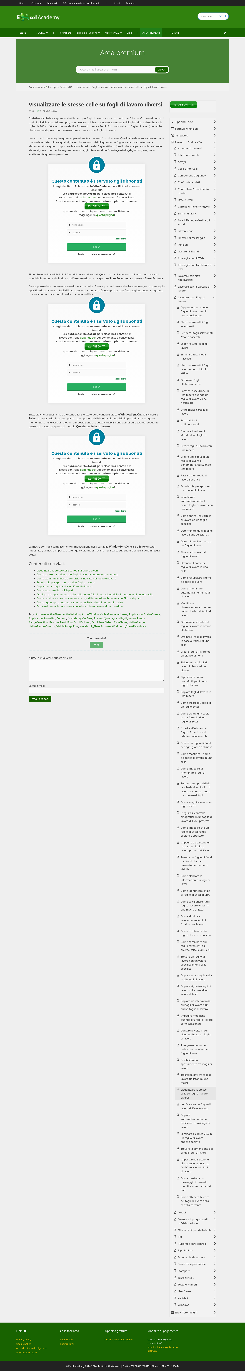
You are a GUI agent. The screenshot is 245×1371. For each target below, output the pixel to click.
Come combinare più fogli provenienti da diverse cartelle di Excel (195, 946)
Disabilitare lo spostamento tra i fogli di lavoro (196, 1064)
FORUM (174, 32)
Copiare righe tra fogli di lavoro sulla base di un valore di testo (196, 990)
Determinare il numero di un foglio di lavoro (196, 543)
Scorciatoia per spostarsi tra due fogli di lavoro (196, 488)
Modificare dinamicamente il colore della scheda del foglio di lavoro (196, 609)
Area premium (37, 86)
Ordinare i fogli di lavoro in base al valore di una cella (196, 641)
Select (108, 622)
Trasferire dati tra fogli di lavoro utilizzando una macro (196, 1078)
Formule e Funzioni (89, 32)
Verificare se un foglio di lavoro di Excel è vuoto (196, 1106)
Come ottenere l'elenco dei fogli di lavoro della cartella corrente (195, 1201)
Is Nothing (74, 618)
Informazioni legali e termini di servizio (81, 3)
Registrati (130, 3)
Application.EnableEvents (144, 614)
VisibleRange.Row (67, 626)
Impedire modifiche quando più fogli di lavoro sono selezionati (197, 1019)
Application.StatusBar (42, 618)
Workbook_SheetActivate (95, 626)
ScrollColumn (82, 622)
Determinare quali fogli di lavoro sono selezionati (197, 532)
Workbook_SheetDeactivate (129, 626)
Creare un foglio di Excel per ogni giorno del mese (196, 745)
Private (98, 618)
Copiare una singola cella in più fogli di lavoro (196, 977)
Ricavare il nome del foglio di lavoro (193, 554)
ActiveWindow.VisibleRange (99, 614)
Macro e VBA (115, 32)
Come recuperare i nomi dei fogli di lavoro (196, 580)
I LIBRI (22, 32)
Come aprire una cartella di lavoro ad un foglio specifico (196, 520)
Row (69, 622)
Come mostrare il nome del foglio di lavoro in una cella (196, 758)
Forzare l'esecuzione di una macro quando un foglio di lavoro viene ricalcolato (195, 397)
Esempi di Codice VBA (60, 86)
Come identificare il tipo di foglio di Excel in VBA (195, 893)
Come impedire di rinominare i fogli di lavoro (193, 772)
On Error (87, 618)
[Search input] (209, 16)
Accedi (117, 3)
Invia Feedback (40, 699)
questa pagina (105, 215)
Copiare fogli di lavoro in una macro (196, 694)
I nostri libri (66, 1339)
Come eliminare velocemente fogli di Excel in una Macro (193, 920)
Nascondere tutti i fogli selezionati (195, 324)
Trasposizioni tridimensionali (190, 422)
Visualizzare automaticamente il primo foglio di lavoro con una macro (197, 503)
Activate (41, 614)
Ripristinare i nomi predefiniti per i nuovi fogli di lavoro (194, 681)
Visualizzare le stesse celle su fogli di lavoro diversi (139, 86)
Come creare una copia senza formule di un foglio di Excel (195, 717)
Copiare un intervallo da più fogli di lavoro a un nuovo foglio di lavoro (196, 1005)
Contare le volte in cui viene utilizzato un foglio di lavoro (196, 1034)
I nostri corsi (67, 1343)
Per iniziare (65, 32)
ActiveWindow (72, 614)
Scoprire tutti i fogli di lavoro (194, 346)
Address (122, 614)
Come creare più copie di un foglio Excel (196, 705)
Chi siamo (36, 3)
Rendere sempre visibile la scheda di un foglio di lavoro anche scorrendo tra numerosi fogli (196, 789)
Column (61, 618)
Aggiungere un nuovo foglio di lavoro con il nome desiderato (194, 311)
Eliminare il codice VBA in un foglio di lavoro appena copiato (196, 1138)
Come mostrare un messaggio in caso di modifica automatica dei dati (196, 1184)
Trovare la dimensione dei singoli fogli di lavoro (197, 1151)
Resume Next (57, 622)
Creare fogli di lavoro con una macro (196, 448)
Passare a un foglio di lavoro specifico (194, 477)
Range (141, 618)
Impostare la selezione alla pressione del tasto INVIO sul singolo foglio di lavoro (195, 1165)
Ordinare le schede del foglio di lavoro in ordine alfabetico (196, 626)
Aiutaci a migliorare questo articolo (50, 658)
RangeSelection (38, 622)
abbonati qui (87, 197)
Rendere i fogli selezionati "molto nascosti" (197, 335)
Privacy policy (23, 1339)
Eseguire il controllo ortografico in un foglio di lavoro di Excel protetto (196, 817)
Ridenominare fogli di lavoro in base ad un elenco (194, 666)
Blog (129, 32)
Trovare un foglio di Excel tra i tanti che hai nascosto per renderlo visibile (196, 863)
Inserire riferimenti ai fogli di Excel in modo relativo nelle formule (194, 732)
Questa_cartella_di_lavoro (120, 618)
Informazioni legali (26, 1352)
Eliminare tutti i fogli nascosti (193, 356)
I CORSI (43, 32)
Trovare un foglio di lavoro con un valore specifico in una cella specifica (193, 962)
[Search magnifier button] (225, 16)
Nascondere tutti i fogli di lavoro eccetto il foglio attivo (196, 369)
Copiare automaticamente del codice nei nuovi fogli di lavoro (195, 1121)
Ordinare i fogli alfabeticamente (191, 382)
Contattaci (52, 3)
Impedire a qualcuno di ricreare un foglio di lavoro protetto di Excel (195, 846)
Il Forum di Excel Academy (118, 1339)
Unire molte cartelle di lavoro (194, 411)
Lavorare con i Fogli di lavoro (92, 86)
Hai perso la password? (102, 254)
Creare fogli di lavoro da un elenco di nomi (196, 653)
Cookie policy (23, 1343)
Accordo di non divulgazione (31, 1348)
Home (22, 3)
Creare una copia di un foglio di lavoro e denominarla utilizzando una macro (196, 462)
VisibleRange (137, 622)
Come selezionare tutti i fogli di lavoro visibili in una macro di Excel (195, 905)
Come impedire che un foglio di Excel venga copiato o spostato (195, 831)
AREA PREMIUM (151, 32)
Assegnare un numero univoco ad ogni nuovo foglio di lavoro (195, 1049)
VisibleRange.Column (42, 626)
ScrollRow (98, 622)
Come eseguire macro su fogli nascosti (196, 804)
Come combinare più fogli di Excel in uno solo (196, 933)
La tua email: (37, 686)
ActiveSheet (54, 614)
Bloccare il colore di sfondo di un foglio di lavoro (194, 435)
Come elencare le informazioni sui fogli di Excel (195, 880)
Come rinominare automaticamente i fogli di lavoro (195, 592)
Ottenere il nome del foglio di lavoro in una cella (194, 567)
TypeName (120, 622)
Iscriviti (82, 254)
